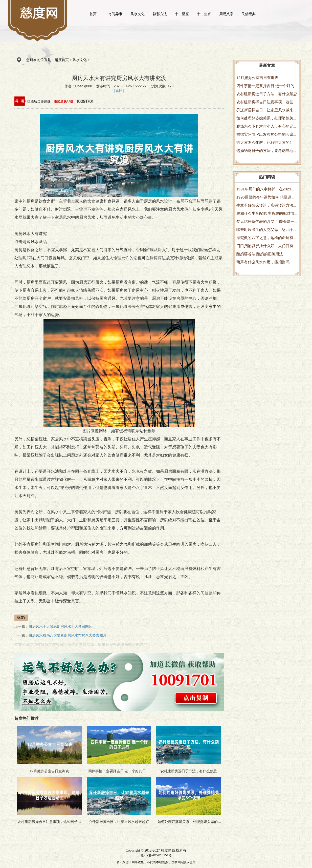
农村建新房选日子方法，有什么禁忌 (266, 94)
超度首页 (62, 60)
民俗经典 (248, 14)
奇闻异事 (115, 14)
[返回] (119, 91)
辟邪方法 (160, 14)
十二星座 (182, 14)
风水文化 (137, 14)
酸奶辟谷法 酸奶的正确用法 (259, 254)
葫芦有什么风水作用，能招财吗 (262, 262)
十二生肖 (204, 14)
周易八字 (226, 14)
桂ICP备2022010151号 (156, 855)
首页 (93, 14)
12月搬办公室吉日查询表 (257, 77)
